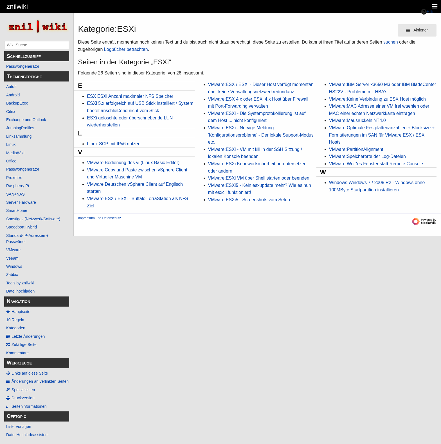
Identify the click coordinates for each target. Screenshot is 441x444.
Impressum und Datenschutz (99, 218)
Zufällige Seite (24, 344)
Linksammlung (19, 136)
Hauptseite (21, 311)
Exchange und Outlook (26, 119)
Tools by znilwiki (20, 283)
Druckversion (23, 398)
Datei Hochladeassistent (27, 434)
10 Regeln (15, 320)
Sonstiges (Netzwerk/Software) (33, 219)
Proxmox (14, 177)
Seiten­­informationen (29, 406)
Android (13, 95)
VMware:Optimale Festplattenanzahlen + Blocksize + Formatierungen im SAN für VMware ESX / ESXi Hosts (382, 134)
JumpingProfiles (20, 128)
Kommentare (17, 353)
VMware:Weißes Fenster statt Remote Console (376, 163)
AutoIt (11, 86)
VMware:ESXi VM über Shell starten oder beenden (258, 178)
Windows (14, 266)
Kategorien (15, 328)
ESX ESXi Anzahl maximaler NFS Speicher (130, 96)
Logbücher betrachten (126, 49)
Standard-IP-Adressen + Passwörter (27, 238)
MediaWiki (15, 153)
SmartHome (16, 210)
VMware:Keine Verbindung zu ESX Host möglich (377, 99)
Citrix (10, 111)
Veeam (12, 258)
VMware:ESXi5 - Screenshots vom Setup (249, 199)
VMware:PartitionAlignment (356, 149)
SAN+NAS (15, 194)
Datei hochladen (20, 291)
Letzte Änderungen (28, 336)
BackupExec (17, 103)
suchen (390, 42)
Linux (10, 144)
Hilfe (428, 12)
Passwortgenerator (22, 66)
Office (11, 161)
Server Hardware (21, 202)
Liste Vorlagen (18, 426)
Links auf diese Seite (30, 373)
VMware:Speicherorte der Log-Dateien (367, 156)
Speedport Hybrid (21, 227)
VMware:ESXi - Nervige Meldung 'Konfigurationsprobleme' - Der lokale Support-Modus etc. (261, 134)
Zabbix (12, 274)
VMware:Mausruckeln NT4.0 (357, 120)
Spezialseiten (23, 390)
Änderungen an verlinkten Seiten (40, 381)
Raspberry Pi (17, 186)
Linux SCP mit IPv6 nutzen (113, 143)
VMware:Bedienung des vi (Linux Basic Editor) (133, 162)
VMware (13, 250)
